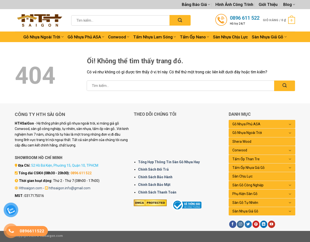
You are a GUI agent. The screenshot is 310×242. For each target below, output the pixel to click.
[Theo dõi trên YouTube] (271, 224)
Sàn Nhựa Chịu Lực (230, 36)
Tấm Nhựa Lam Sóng (154, 36)
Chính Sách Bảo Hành (155, 177)
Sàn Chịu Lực (242, 176)
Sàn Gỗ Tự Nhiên (245, 203)
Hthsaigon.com (30, 188)
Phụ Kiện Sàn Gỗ (244, 194)
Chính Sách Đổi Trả (153, 169)
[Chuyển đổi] (290, 124)
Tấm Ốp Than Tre (246, 159)
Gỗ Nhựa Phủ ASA (86, 36)
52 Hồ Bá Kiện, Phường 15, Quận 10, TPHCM (64, 165)
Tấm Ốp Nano (194, 36)
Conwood (118, 36)
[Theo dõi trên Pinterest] (256, 224)
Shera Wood (241, 142)
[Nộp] (179, 20)
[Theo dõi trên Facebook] (232, 224)
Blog (289, 4)
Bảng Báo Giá (196, 4)
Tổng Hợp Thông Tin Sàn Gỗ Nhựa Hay (169, 162)
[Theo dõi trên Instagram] (240, 224)
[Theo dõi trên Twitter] (248, 224)
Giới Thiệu (268, 4)
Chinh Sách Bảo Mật (154, 185)
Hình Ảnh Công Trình (234, 4)
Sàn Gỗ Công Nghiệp (248, 185)
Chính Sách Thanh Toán (157, 192)
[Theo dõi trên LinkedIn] (263, 224)
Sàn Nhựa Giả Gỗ (269, 36)
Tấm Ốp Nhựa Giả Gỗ (248, 168)
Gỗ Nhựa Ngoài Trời (43, 36)
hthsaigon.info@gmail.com (69, 188)
